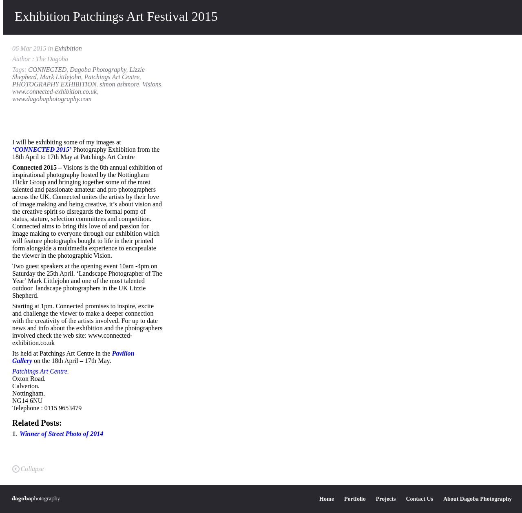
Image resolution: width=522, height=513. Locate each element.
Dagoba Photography (98, 69)
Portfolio (355, 499)
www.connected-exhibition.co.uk (54, 91)
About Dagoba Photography (477, 499)
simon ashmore (119, 84)
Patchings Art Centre (111, 76)
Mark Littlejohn (60, 76)
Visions (151, 84)
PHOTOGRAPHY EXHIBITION (54, 84)
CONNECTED (47, 69)
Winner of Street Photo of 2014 (61, 433)
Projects (386, 499)
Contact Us (419, 499)
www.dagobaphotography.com (51, 98)
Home (326, 499)
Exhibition (68, 48)
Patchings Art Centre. (40, 371)
